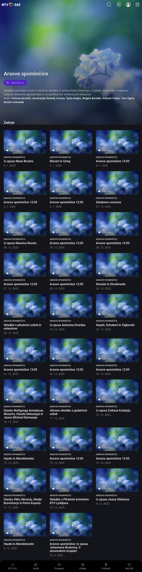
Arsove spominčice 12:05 (20, 202)
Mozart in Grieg (60, 161)
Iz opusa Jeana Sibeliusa (112, 499)
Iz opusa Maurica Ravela (20, 243)
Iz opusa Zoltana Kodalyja (113, 410)
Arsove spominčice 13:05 (112, 161)
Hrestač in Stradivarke (111, 284)
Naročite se (15, 83)
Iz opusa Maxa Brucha (18, 161)
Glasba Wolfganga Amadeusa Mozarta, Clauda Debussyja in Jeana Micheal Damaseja (23, 414)
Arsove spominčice (14, 157)
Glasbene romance (108, 202)
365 (11, 5)
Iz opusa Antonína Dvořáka (67, 325)
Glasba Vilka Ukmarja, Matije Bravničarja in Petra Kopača (23, 501)
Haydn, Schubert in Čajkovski (115, 325)
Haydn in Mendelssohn (19, 458)
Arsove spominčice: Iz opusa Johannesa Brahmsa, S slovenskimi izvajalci (69, 547)
